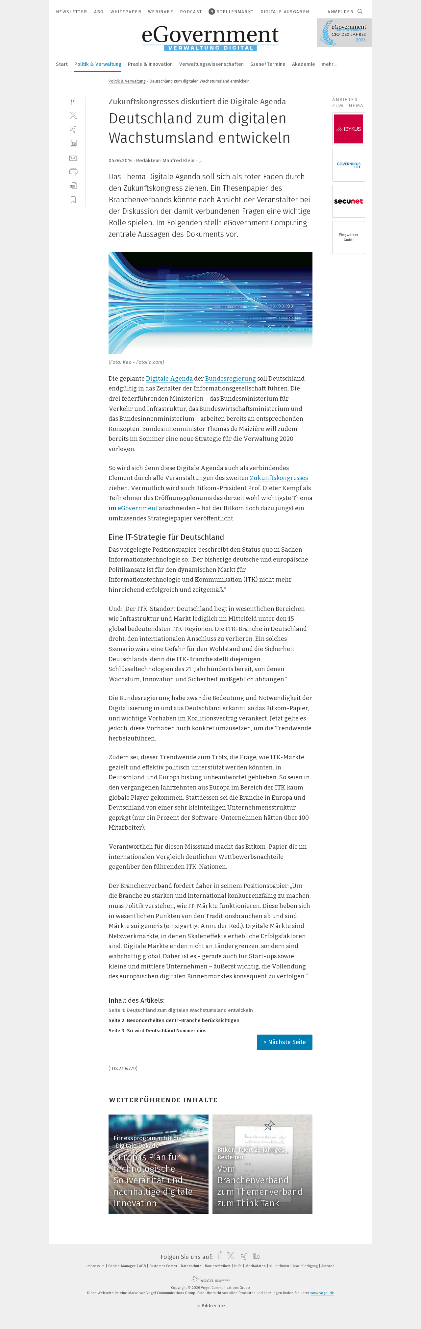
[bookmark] (200, 160)
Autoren (327, 1266)
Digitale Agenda (169, 378)
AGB (143, 1266)
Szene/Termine (267, 64)
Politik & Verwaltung (97, 64)
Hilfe (238, 1266)
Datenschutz (191, 1266)
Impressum (96, 1266)
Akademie (303, 64)
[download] (73, 186)
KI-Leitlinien (279, 1266)
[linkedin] (73, 143)
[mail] (73, 157)
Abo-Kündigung (306, 1266)
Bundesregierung (230, 378)
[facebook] (73, 101)
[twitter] (73, 115)
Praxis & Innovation (150, 64)
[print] (73, 171)
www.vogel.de (322, 1293)
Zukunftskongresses (279, 478)
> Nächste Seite (284, 1042)
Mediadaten (256, 1266)
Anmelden (341, 11)
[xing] (73, 129)
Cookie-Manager (122, 1266)
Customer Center (163, 1266)
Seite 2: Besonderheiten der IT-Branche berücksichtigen (174, 1020)
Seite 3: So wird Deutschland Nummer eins (158, 1031)
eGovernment (138, 508)
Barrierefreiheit (218, 1266)
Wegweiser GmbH (348, 237)
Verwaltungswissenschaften (211, 64)
